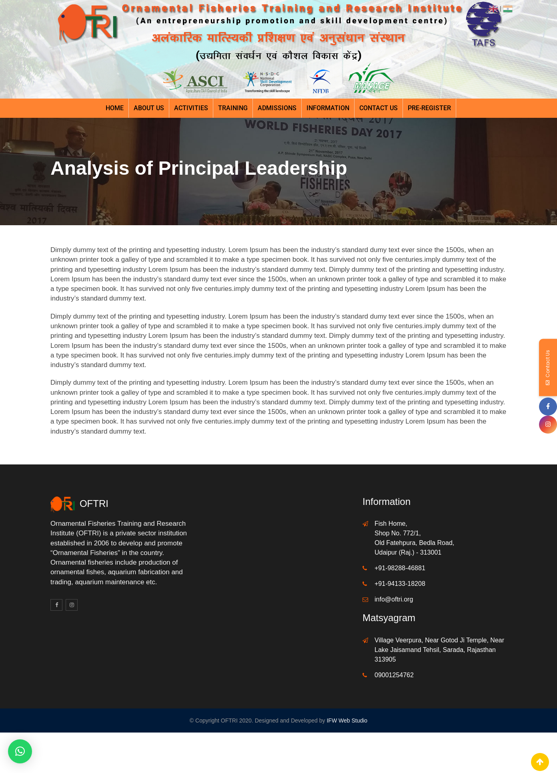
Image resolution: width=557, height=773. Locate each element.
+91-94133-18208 (400, 583)
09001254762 (394, 675)
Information (328, 108)
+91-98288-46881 (400, 568)
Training (233, 108)
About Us (149, 108)
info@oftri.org (394, 599)
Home (115, 108)
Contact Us (378, 108)
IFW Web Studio (347, 720)
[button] (20, 751)
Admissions (277, 108)
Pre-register (429, 108)
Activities (191, 108)
